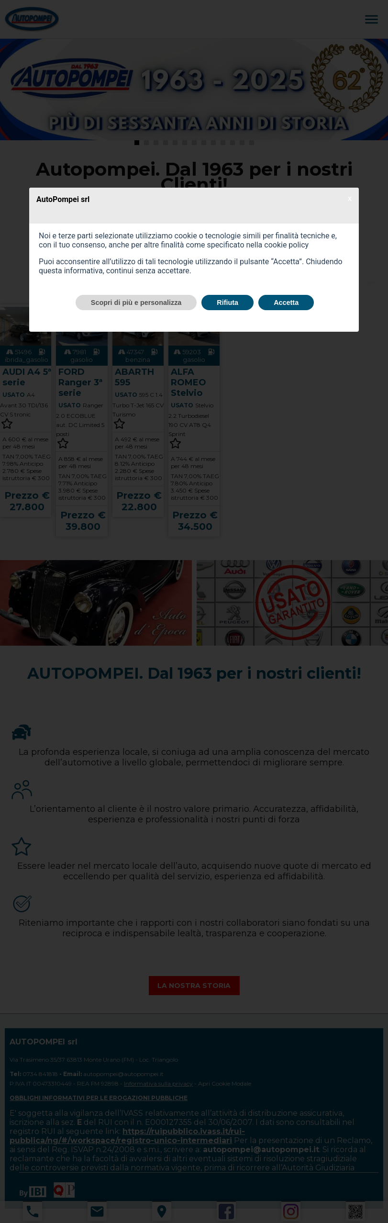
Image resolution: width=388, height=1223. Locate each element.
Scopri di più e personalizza (136, 302)
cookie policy (286, 244)
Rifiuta (227, 302)
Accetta (286, 302)
